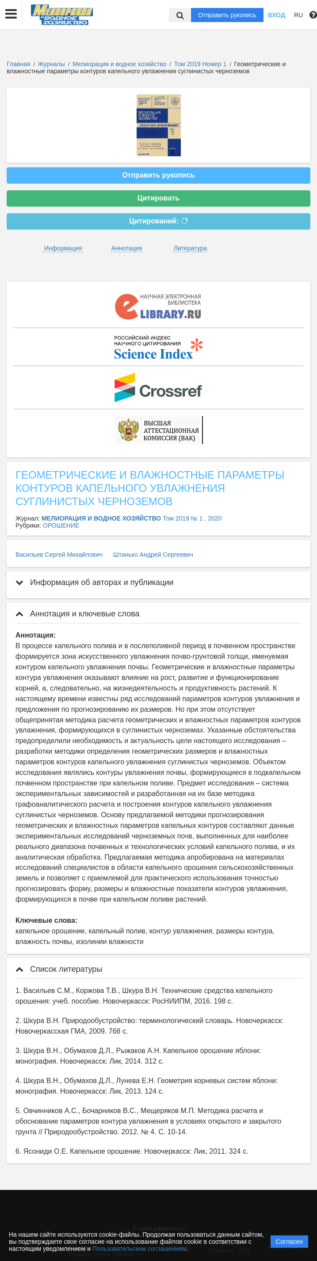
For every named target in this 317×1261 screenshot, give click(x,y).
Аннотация (126, 248)
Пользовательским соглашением (139, 1248)
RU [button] (298, 15)
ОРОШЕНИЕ (61, 525)
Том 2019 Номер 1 (201, 64)
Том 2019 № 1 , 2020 (192, 518)
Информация (63, 248)
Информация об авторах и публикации (94, 582)
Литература (190, 248)
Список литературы (58, 969)
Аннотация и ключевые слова (77, 613)
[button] (11, 14)
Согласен (289, 1241)
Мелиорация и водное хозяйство (120, 64)
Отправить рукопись (227, 15)
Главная (18, 64)
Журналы (51, 64)
